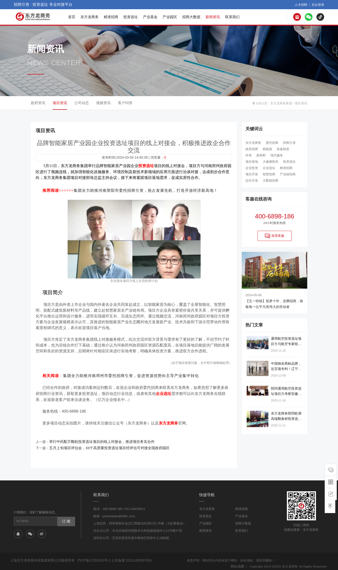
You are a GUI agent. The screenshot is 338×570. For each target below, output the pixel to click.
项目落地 (251, 161)
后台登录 (318, 4)
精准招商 (111, 17)
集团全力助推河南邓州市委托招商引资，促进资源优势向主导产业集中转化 (131, 374)
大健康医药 (270, 161)
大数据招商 (270, 180)
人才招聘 (302, 4)
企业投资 (251, 168)
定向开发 (251, 180)
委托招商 (272, 143)
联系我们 (232, 17)
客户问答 (125, 103)
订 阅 (66, 517)
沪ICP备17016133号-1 (93, 556)
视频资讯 (103, 103)
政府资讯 (38, 103)
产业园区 (170, 17)
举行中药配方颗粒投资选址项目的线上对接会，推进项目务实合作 (98, 438)
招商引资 (289, 143)
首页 (71, 17)
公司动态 (81, 103)
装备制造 (283, 149)
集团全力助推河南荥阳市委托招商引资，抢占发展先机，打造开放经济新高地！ (146, 190)
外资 (248, 155)
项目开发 (251, 174)
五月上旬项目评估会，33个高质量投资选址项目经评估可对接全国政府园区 (105, 444)
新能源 (267, 149)
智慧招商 (269, 174)
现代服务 (276, 155)
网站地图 (238, 562)
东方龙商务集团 (283, 103)
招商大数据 (191, 17)
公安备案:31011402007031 (128, 556)
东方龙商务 (89, 17)
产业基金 (150, 17)
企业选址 (269, 168)
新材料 (261, 155)
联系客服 (274, 236)
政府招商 (251, 149)
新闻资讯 (212, 17)
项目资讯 (301, 103)
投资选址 (130, 17)
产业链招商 (288, 174)
